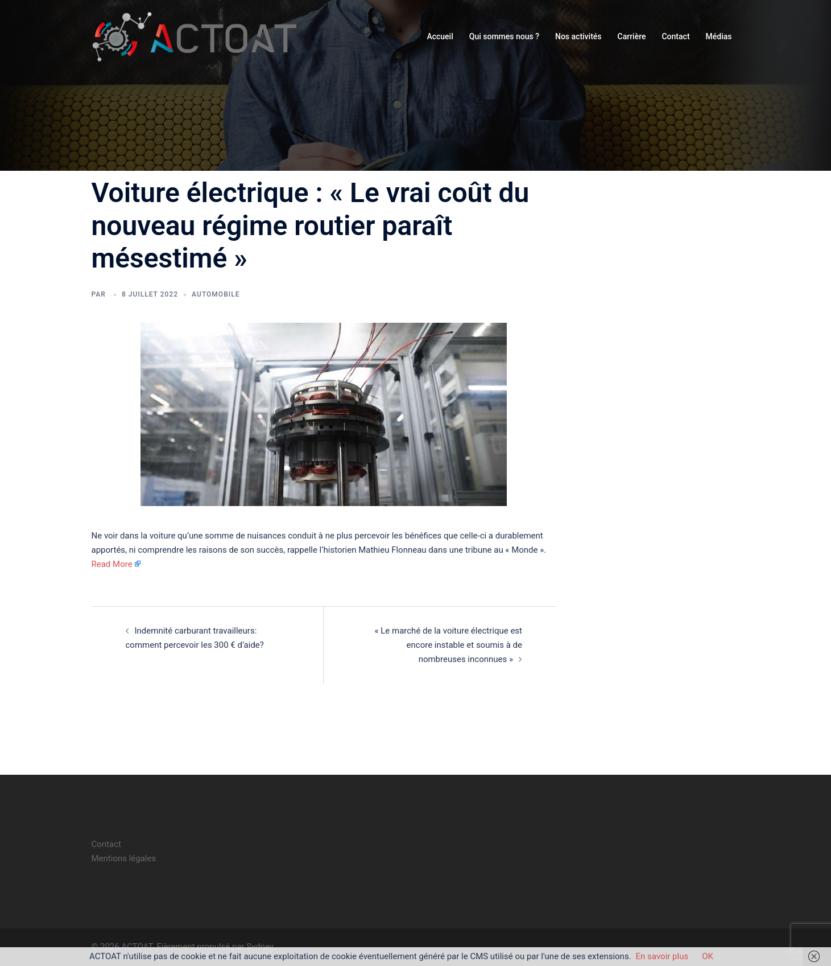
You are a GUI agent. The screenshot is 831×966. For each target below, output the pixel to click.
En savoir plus (662, 956)
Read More (112, 564)
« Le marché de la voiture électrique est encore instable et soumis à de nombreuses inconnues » (449, 645)
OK (707, 956)
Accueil (440, 36)
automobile (215, 294)
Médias (719, 36)
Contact (675, 36)
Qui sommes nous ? (504, 36)
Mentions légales (124, 858)
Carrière (632, 36)
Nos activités (578, 36)
